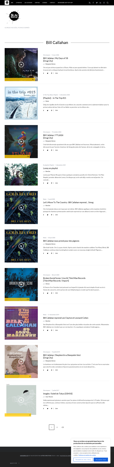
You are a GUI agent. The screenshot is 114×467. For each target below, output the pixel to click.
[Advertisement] (76, 18)
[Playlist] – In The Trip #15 (54, 98)
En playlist (46, 165)
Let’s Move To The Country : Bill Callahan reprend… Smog (68, 202)
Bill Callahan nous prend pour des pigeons (61, 241)
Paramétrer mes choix (83, 459)
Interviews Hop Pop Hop (65, 2)
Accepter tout (101, 459)
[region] (90, 450)
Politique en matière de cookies (87, 455)
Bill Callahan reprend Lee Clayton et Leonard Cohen (65, 318)
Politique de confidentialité (68, 455)
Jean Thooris (49, 397)
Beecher (48, 171)
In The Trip (46, 95)
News (51, 95)
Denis (47, 101)
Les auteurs (28, 2)
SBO (12, 2)
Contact (52, 2)
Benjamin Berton (50, 64)
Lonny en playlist (50, 168)
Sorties (37, 2)
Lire (56, 73)
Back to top (15, 463)
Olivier (48, 284)
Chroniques (46, 55)
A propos (19, 2)
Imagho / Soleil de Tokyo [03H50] (57, 393)
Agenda (44, 2)
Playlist (56, 95)
